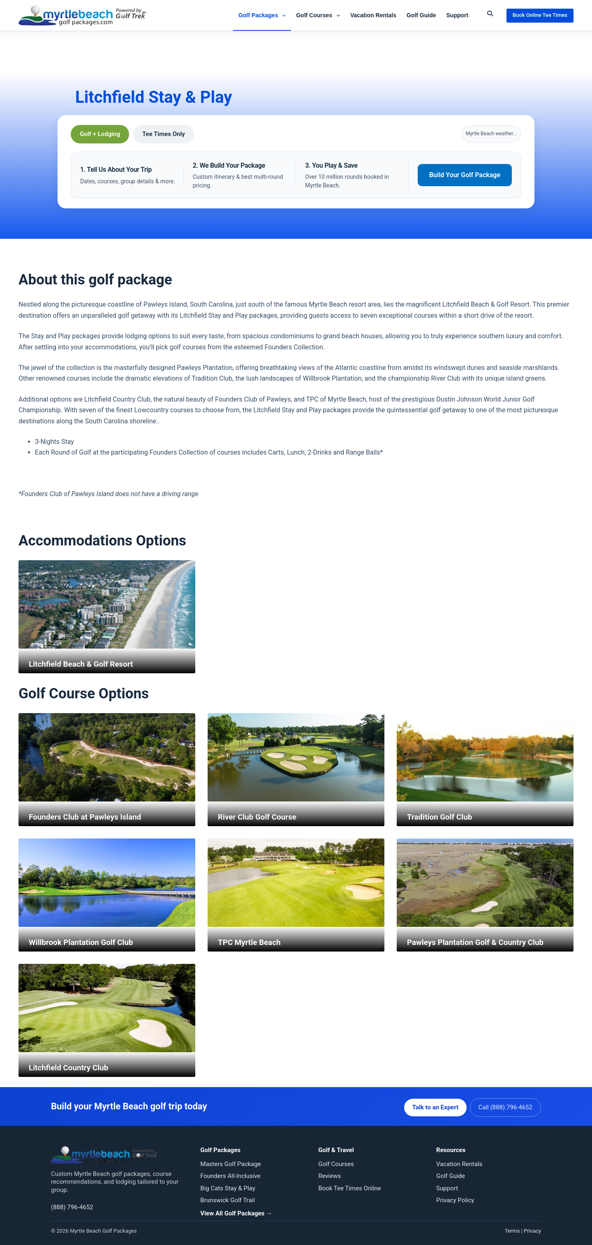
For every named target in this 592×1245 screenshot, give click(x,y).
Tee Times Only (163, 134)
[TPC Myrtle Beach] (296, 882)
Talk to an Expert (433, 1105)
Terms (512, 1229)
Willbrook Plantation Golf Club (84, 942)
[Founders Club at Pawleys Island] (106, 757)
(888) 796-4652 (72, 1205)
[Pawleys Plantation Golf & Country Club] (485, 882)
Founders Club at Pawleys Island (88, 817)
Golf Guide (421, 15)
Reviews (329, 1174)
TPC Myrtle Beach (251, 942)
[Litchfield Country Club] (106, 1008)
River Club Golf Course (259, 817)
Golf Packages (263, 16)
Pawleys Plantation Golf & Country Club (480, 942)
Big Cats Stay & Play (227, 1186)
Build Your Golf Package (464, 175)
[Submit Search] (490, 13)
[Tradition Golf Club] (485, 757)
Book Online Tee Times (540, 15)
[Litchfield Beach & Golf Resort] (106, 604)
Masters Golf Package (230, 1162)
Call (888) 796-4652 (505, 1105)
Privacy (532, 1229)
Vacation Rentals (373, 15)
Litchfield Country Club (71, 1067)
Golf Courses (319, 16)
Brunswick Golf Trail (227, 1198)
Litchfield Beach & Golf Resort (84, 664)
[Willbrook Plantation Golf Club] (106, 882)
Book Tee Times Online (349, 1186)
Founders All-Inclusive (230, 1174)
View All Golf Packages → (236, 1211)
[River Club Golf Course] (296, 757)
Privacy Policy (455, 1198)
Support (457, 15)
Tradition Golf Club (441, 817)
